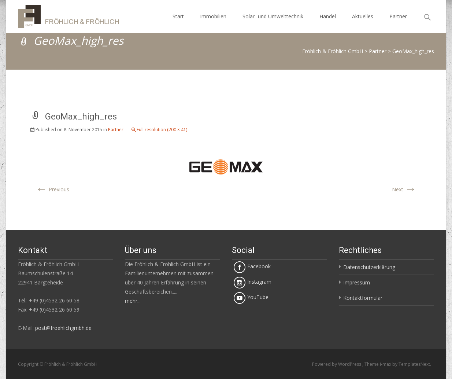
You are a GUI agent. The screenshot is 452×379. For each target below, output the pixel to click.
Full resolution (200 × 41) (162, 129)
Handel (327, 16)
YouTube (251, 297)
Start (178, 16)
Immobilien (213, 16)
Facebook (252, 266)
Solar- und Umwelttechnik (272, 16)
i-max (386, 364)
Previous (52, 189)
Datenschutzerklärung (369, 267)
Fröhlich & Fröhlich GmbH (332, 51)
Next (404, 189)
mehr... (133, 300)
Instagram (252, 281)
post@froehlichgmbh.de (63, 327)
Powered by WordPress (337, 364)
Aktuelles (362, 16)
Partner (398, 16)
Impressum (356, 282)
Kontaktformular (362, 297)
